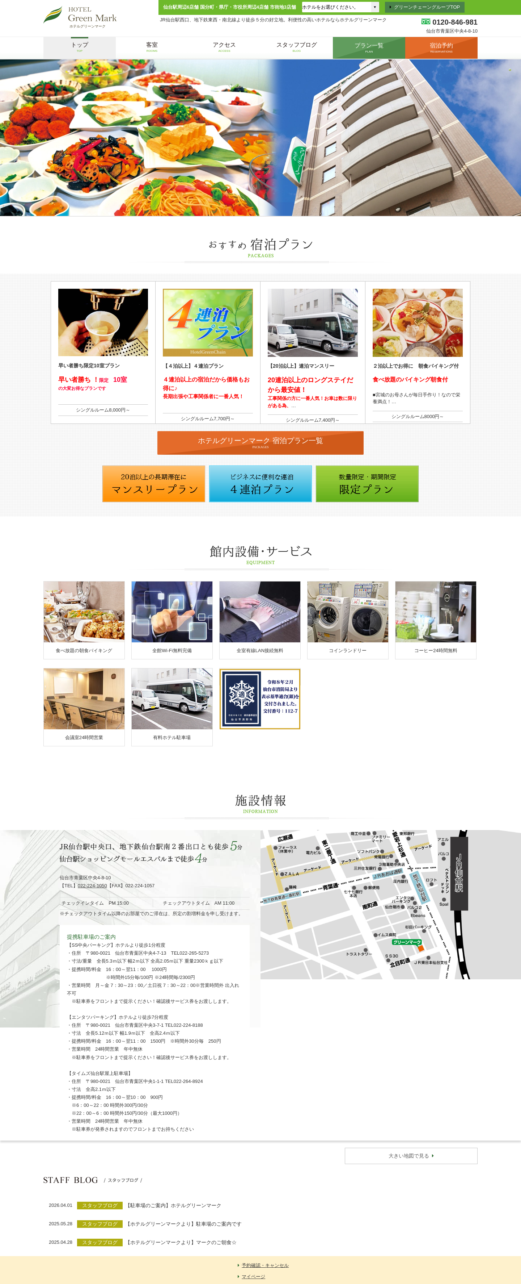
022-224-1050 (92, 885)
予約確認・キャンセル (265, 1265)
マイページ (253, 1276)
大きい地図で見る (409, 1156)
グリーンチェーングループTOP (427, 7)
